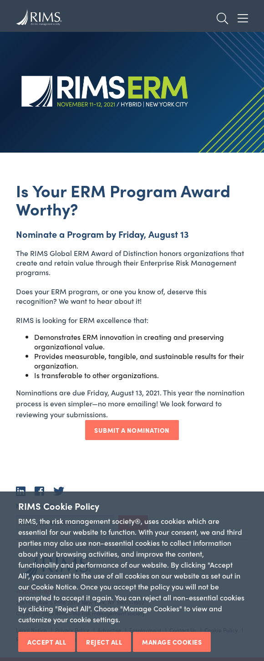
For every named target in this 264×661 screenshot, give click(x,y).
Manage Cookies (172, 641)
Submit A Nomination (132, 430)
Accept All (46, 641)
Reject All (104, 641)
